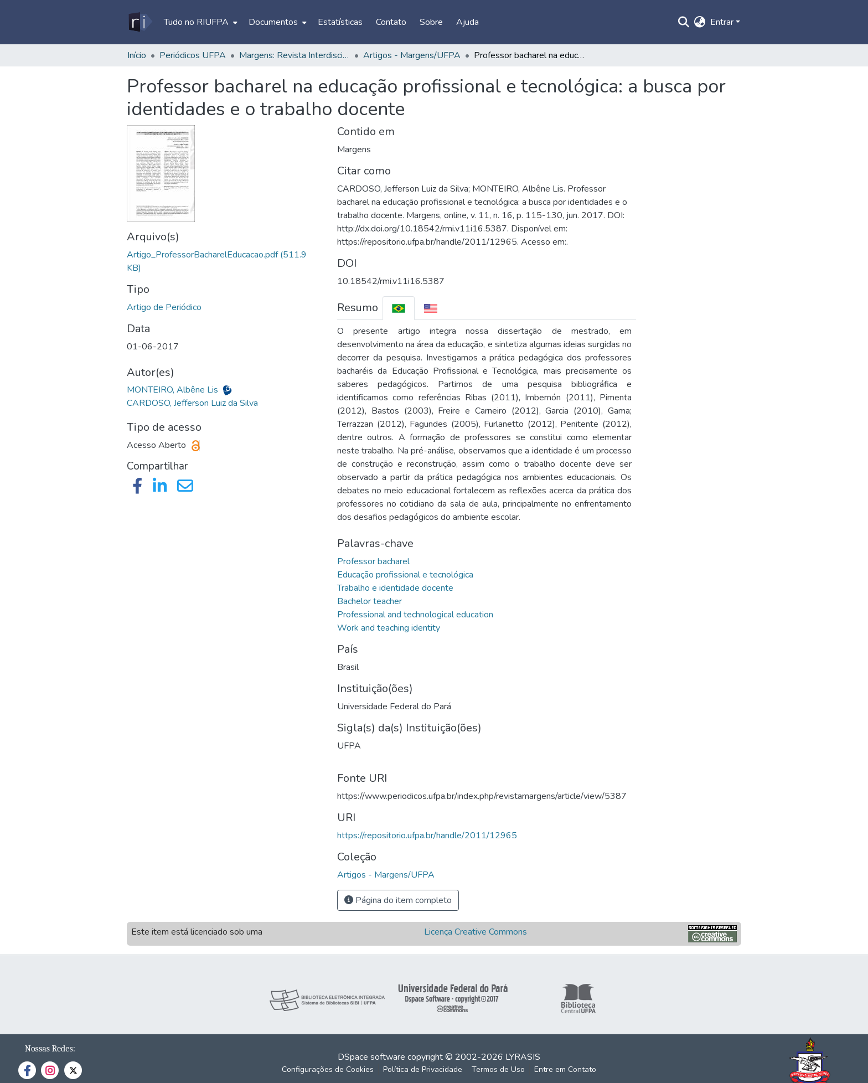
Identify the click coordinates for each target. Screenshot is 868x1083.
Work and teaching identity (388, 628)
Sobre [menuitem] (431, 22)
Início (136, 55)
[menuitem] (199, 22)
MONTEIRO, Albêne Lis (173, 390)
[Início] (140, 22)
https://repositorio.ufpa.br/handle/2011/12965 (427, 835)
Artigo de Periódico (164, 307)
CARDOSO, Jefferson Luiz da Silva (192, 403)
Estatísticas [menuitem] (340, 22)
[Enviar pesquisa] (684, 22)
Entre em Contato (565, 1069)
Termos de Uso (498, 1069)
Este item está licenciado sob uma (196, 932)
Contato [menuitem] (391, 22)
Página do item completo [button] (398, 900)
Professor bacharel (373, 561)
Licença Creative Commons (475, 932)
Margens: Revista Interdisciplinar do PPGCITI (294, 55)
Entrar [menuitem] (721, 22)
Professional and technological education (415, 614)
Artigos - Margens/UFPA (412, 55)
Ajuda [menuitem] (467, 22)
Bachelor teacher (369, 601)
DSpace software (371, 1057)
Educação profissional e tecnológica (405, 575)
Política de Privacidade (422, 1069)
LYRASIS (522, 1057)
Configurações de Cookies (328, 1069)
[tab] (399, 308)
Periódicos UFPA (192, 55)
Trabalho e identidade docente (395, 588)
